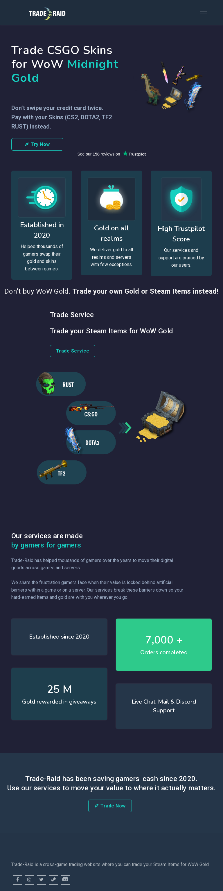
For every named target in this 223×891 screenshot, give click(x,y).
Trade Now (110, 806)
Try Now (37, 144)
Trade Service (72, 351)
